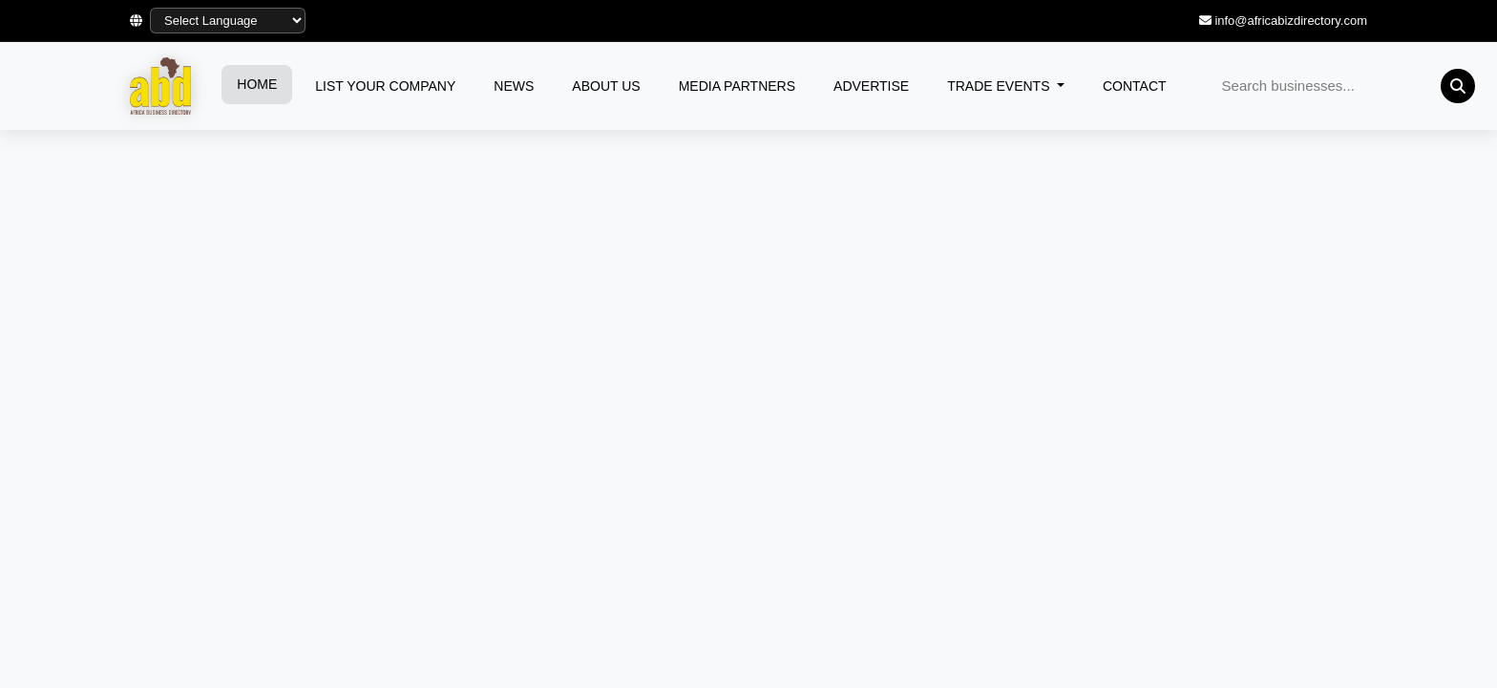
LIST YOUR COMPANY (385, 86)
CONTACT (1135, 86)
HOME (257, 84)
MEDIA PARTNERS (737, 86)
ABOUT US (606, 86)
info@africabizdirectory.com (1290, 20)
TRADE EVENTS (1000, 86)
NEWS (514, 86)
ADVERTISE (871, 86)
